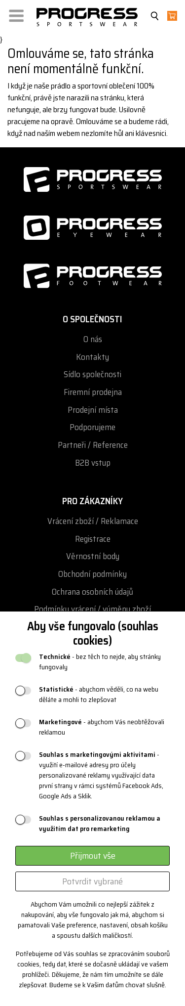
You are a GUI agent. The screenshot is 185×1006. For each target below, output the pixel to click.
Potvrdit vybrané (92, 881)
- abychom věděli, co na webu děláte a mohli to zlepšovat (98, 694)
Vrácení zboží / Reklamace (92, 521)
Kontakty (92, 357)
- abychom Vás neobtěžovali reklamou (101, 727)
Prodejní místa (93, 410)
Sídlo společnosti (92, 374)
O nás (92, 339)
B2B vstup (93, 463)
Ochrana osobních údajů (92, 592)
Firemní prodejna (93, 392)
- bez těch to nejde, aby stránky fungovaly (100, 662)
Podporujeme (92, 427)
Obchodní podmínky (92, 574)
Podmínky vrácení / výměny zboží (92, 609)
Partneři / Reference (93, 445)
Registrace (93, 539)
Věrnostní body (92, 556)
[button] (16, 13)
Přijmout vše (92, 856)
